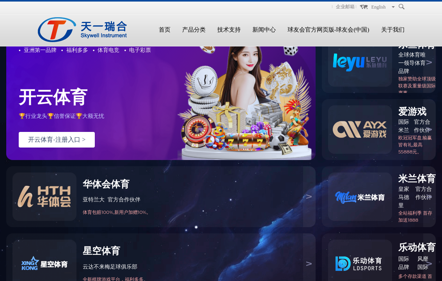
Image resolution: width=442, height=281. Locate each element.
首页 (164, 30)
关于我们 (393, 30)
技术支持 (229, 30)
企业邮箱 (345, 6)
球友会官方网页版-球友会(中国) (328, 30)
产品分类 (194, 30)
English (378, 7)
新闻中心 (264, 30)
